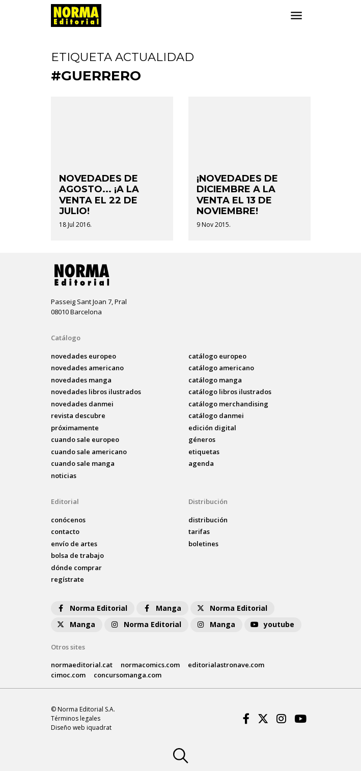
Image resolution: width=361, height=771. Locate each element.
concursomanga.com (127, 674)
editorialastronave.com (226, 664)
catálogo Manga (215, 379)
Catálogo (65, 337)
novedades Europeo (83, 356)
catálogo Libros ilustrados (229, 391)
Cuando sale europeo (85, 439)
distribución (208, 519)
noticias (63, 475)
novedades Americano (87, 367)
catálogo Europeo (217, 356)
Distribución (208, 501)
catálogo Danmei (216, 415)
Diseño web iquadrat (81, 727)
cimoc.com (68, 674)
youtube (271, 624)
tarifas (199, 531)
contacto (65, 531)
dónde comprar (76, 567)
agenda (201, 463)
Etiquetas (203, 451)
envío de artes (74, 543)
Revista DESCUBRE (78, 415)
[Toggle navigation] (296, 16)
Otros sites (68, 646)
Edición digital (212, 427)
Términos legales (75, 718)
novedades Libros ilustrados (96, 391)
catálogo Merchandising (228, 403)
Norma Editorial (91, 608)
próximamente (75, 427)
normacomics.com (150, 664)
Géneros (201, 439)
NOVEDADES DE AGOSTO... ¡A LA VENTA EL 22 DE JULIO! (99, 195)
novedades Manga (81, 379)
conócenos (68, 519)
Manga (161, 608)
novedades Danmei (82, 403)
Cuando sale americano (89, 451)
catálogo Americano (221, 367)
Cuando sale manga (83, 463)
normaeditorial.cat (82, 664)
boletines (203, 543)
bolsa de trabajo (77, 555)
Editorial (65, 501)
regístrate (67, 579)
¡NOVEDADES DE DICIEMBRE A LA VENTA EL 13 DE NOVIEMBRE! (237, 195)
